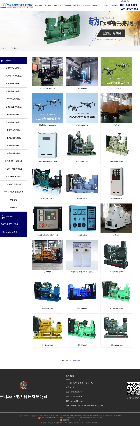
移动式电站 (116, 125)
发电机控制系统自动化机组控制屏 (47, 235)
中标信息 (57, 5)
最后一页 (77, 360)
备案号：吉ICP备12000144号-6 (49, 418)
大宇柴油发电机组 (14, 99)
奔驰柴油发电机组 (14, 115)
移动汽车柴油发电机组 (13, 169)
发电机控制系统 (82, 235)
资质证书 (86, 5)
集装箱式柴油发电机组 (13, 161)
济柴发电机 (47, 272)
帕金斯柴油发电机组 (14, 91)
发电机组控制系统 (116, 198)
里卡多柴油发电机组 (14, 122)
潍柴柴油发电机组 (14, 146)
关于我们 (48, 5)
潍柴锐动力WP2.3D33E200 (47, 125)
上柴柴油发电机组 (14, 130)
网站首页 (38, 5)
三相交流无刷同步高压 (13, 184)
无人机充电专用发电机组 (47, 88)
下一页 (73, 360)
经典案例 (76, 5)
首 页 (5, 48)
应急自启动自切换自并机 (13, 192)
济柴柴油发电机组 (14, 153)
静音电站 (13, 200)
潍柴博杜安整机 (82, 198)
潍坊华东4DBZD (116, 88)
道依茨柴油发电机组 (14, 107)
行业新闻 (105, 5)
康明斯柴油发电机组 (14, 68)
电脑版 (90, 418)
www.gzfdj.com (33, 416)
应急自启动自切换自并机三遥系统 (82, 272)
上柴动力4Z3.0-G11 (82, 125)
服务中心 (95, 5)
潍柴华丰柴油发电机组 (116, 345)
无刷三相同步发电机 (14, 177)
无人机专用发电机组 (14, 76)
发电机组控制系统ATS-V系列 (47, 162)
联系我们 (114, 5)
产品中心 (67, 5)
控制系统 (13, 208)
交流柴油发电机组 (82, 88)
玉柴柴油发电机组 (14, 138)
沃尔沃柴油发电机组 (14, 84)
